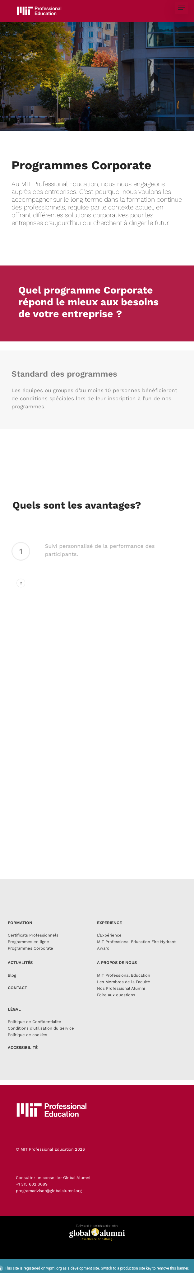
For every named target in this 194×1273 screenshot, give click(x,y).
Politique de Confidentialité (34, 1029)
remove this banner (172, 1268)
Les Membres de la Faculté (123, 990)
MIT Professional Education (123, 983)
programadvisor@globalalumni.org (49, 1190)
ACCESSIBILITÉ (23, 1055)
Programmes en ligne (28, 949)
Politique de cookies (27, 1042)
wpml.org (54, 1268)
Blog (12, 983)
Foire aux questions (116, 1003)
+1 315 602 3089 (32, 1184)
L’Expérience (109, 943)
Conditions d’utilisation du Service (41, 1036)
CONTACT (17, 996)
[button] (181, 8)
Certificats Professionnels (33, 943)
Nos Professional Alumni (121, 996)
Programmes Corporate (30, 956)
